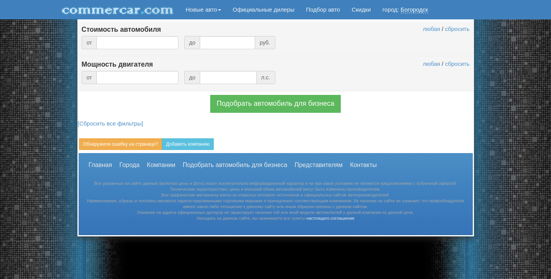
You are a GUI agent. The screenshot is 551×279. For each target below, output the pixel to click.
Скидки (361, 9)
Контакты (363, 165)
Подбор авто (323, 9)
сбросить (457, 29)
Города (129, 165)
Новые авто (203, 9)
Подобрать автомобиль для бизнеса (276, 103)
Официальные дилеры (263, 9)
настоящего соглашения (330, 218)
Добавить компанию (187, 144)
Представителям (319, 165)
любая (431, 29)
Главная (100, 165)
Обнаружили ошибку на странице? (120, 144)
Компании (161, 165)
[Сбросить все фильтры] (110, 123)
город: (405, 9)
